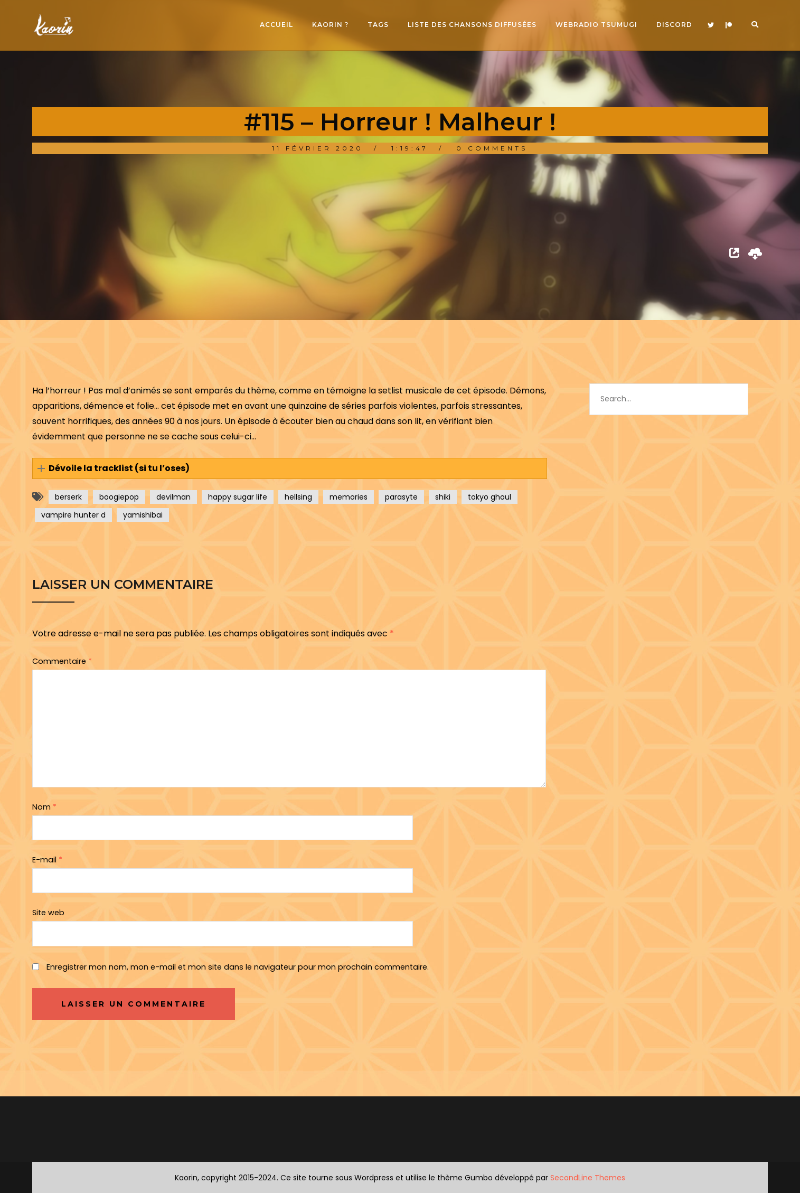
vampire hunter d (73, 515)
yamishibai (143, 515)
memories (349, 497)
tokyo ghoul (489, 497)
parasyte (401, 497)
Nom (44, 807)
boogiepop (119, 497)
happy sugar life (237, 497)
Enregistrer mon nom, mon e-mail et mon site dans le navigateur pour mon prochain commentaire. (237, 967)
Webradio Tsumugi (596, 25)
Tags (378, 25)
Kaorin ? (330, 25)
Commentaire (62, 661)
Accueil (276, 25)
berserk (68, 497)
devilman (173, 497)
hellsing (298, 497)
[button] (290, 469)
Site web (48, 912)
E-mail (47, 859)
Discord (674, 25)
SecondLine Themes (587, 1177)
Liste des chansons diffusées (472, 25)
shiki (442, 497)
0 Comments (492, 148)
